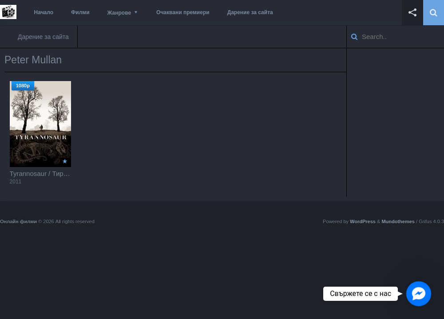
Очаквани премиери (183, 12)
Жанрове (119, 13)
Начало (43, 12)
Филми (80, 12)
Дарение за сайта (250, 12)
